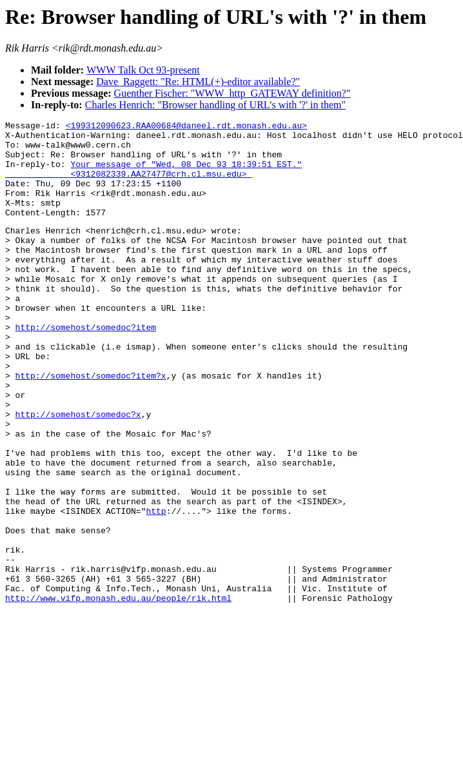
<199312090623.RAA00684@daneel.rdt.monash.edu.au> (186, 127)
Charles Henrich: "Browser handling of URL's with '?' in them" (215, 104)
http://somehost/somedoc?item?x (90, 425)
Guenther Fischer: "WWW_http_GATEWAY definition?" (232, 93)
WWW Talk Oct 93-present (143, 69)
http (156, 588)
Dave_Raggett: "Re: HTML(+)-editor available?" (198, 81)
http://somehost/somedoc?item (85, 367)
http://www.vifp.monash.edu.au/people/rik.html (118, 692)
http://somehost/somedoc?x (78, 472)
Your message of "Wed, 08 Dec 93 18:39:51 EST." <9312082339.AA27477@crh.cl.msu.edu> (153, 179)
